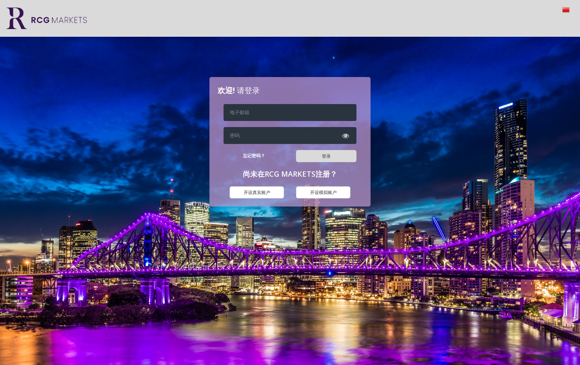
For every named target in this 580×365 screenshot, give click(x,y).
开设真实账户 (257, 192)
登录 (326, 156)
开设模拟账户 (323, 192)
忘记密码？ (254, 155)
